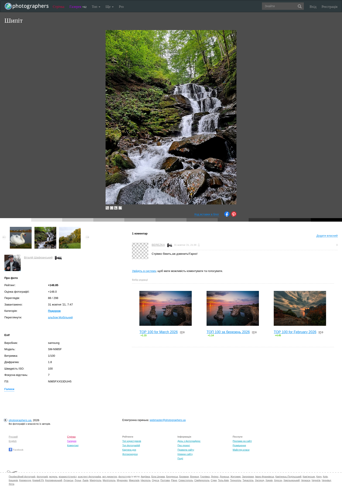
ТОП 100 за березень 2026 (228, 332)
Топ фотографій (131, 445)
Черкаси (305, 480)
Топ (96, 6)
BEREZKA (158, 244)
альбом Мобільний (60, 317)
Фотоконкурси (130, 454)
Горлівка (205, 476)
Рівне (174, 480)
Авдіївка (145, 476)
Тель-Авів (223, 480)
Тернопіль (235, 480)
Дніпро (214, 476)
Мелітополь (109, 480)
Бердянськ (172, 476)
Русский (13, 436)
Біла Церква (158, 476)
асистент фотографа (89, 476)
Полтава (165, 480)
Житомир (235, 476)
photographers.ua (20, 420)
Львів (85, 480)
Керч (318, 476)
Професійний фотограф (22, 476)
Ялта (11, 484)
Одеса (155, 480)
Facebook (16, 449)
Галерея (78, 6)
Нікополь (145, 480)
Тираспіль (248, 480)
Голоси (9, 389)
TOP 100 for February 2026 (295, 332)
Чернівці (326, 480)
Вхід (313, 6)
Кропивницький (53, 480)
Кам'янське (309, 476)
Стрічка (58, 6)
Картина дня (129, 449)
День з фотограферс (189, 441)
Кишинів (13, 480)
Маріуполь (95, 480)
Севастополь (185, 480)
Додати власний (327, 235)
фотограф (42, 476)
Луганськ (68, 480)
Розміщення (239, 445)
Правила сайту (186, 449)
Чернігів (315, 480)
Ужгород (259, 480)
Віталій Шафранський (38, 257)
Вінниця (194, 476)
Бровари (184, 476)
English (13, 441)
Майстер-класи (241, 449)
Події (180, 458)
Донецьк (224, 476)
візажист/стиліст (67, 476)
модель (53, 476)
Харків (269, 480)
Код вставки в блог (206, 214)
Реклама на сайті (242, 441)
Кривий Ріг (38, 480)
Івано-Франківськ (264, 476)
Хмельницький (291, 480)
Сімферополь (201, 480)
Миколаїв (134, 480)
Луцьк (78, 480)
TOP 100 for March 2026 (158, 332)
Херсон (278, 480)
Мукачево (122, 480)
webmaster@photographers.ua (168, 420)
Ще (110, 6)
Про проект (184, 445)
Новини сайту (185, 454)
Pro (121, 6)
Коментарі (73, 445)
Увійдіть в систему (144, 271)
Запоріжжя (248, 476)
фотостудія (124, 476)
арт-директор (109, 476)
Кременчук (25, 480)
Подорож (54, 310)
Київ (325, 476)
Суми (214, 480)
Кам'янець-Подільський (288, 476)
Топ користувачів (131, 441)
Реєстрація (329, 6)
